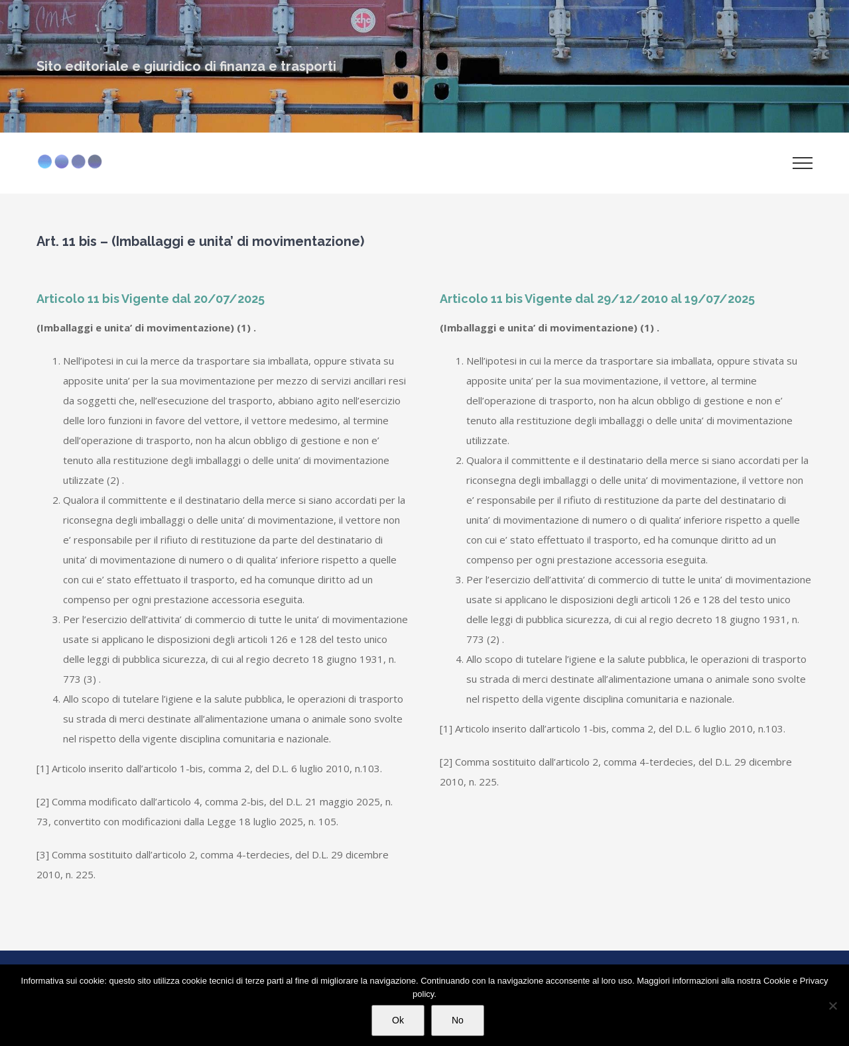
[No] (832, 1005)
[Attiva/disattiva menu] (803, 163)
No (458, 1020)
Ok (398, 1020)
